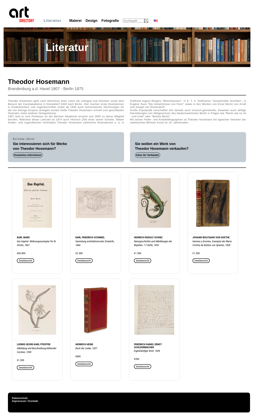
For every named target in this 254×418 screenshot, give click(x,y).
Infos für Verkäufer (147, 155)
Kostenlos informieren (27, 155)
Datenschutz (20, 398)
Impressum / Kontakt (25, 401)
